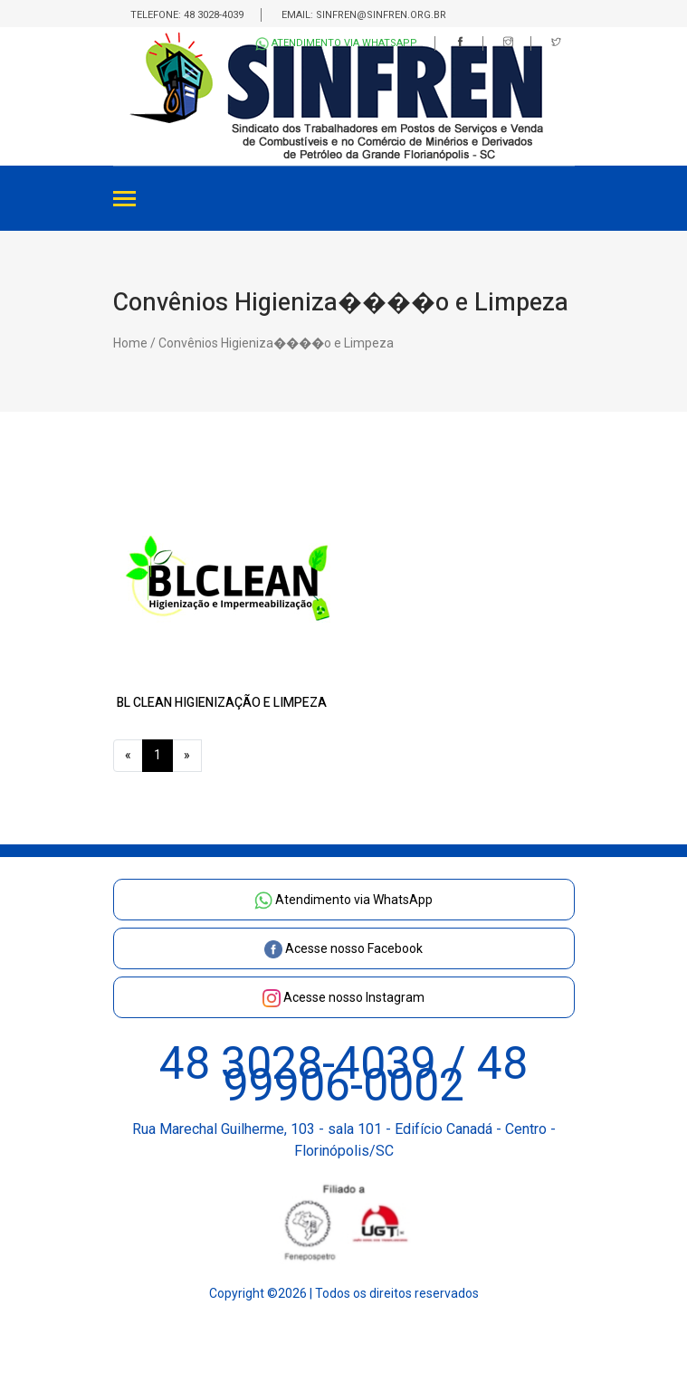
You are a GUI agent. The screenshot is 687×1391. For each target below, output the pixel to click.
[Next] (187, 755)
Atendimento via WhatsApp (336, 44)
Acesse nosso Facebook (343, 948)
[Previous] (128, 755)
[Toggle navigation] (124, 200)
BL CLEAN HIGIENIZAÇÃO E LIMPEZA (222, 702)
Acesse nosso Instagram (343, 997)
